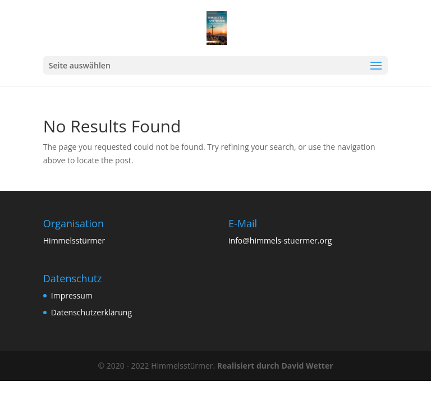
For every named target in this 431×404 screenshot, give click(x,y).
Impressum (72, 295)
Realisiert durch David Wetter (275, 365)
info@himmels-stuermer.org (280, 240)
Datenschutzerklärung (91, 312)
